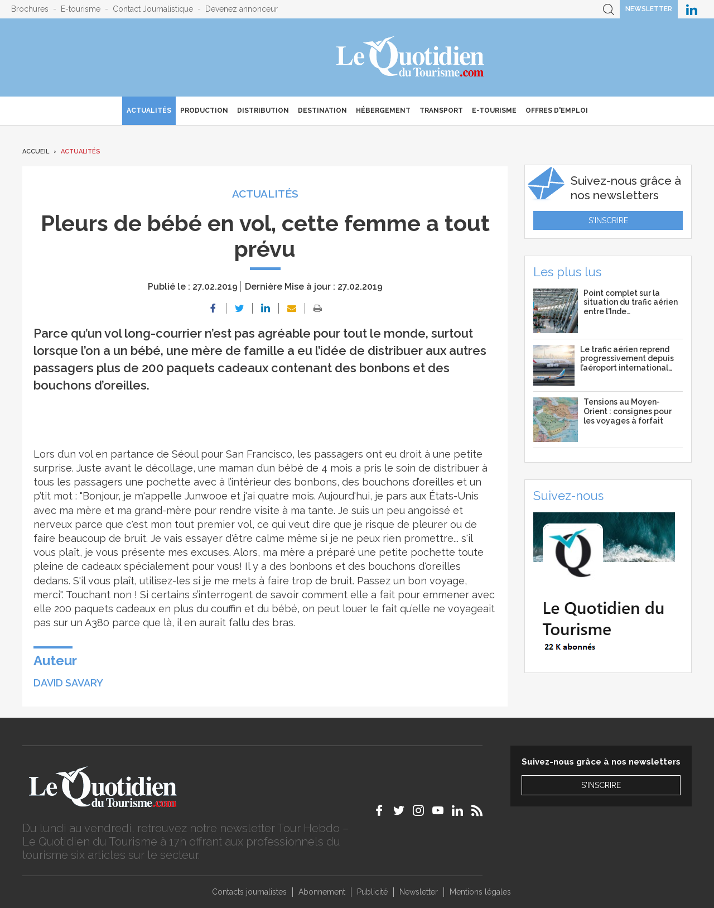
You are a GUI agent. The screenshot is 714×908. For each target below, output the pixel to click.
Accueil (35, 151)
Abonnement (321, 891)
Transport (441, 110)
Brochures (30, 8)
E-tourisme (80, 8)
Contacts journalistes (249, 891)
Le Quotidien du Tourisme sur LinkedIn (691, 9)
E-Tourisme (494, 110)
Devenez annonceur (241, 8)
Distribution (263, 110)
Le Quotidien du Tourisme (411, 57)
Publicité (372, 891)
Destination (322, 110)
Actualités (149, 110)
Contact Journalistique (153, 8)
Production (204, 110)
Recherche (608, 9)
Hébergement (383, 110)
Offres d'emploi (556, 110)
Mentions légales (480, 891)
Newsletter (648, 9)
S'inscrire (608, 220)
